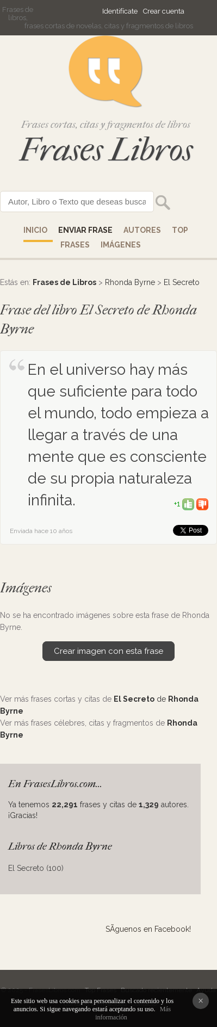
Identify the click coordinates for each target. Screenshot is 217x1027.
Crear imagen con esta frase (108, 651)
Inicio (35, 230)
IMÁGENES (121, 244)
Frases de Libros (64, 282)
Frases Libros (106, 150)
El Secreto (182, 282)
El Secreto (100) (36, 868)
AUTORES (142, 230)
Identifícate (120, 11)
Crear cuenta (163, 11)
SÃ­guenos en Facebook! (148, 929)
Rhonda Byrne (130, 282)
